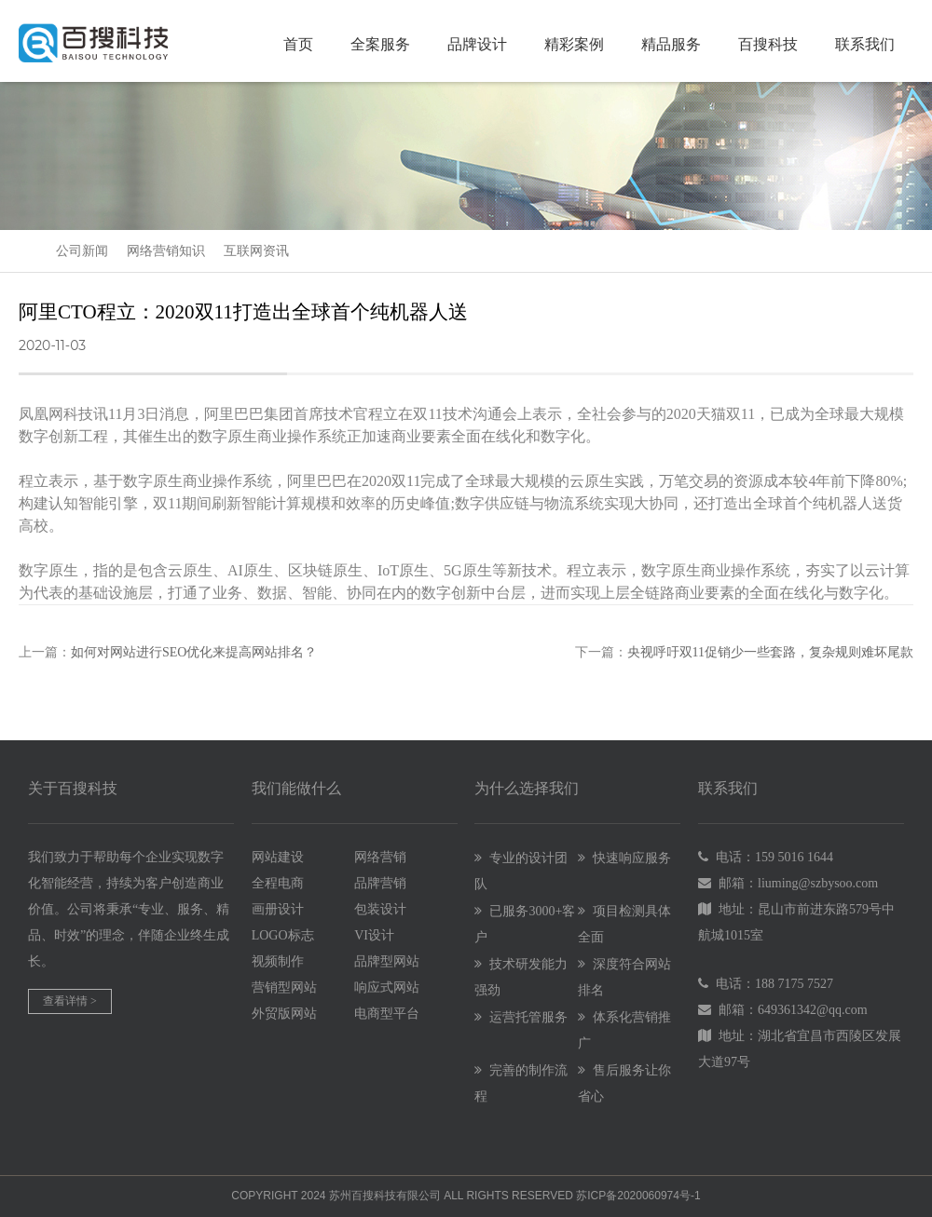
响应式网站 (386, 987)
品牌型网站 (386, 961)
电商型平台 (386, 1014)
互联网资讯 (256, 251)
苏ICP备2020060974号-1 (638, 1195)
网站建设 (278, 857)
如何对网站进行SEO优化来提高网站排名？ (194, 652)
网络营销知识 (166, 251)
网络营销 (380, 857)
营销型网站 (284, 987)
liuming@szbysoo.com (818, 883)
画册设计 (278, 909)
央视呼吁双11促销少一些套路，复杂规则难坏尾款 (770, 652)
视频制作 (278, 961)
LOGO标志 (283, 935)
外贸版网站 (284, 1014)
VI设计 (374, 935)
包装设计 (380, 909)
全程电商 (278, 883)
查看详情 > (70, 1000)
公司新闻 (82, 251)
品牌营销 (380, 883)
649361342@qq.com (813, 1010)
